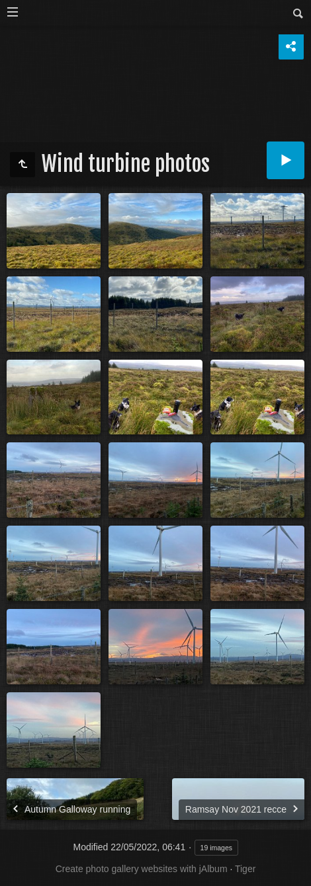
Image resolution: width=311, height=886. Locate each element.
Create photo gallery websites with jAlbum (142, 869)
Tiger (245, 869)
